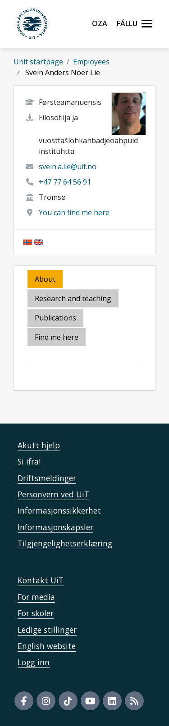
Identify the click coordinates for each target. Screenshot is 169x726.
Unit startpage (38, 62)
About (45, 279)
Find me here (56, 337)
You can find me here (74, 212)
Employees (91, 62)
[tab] (56, 318)
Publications (55, 318)
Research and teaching (73, 298)
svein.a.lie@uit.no (67, 166)
